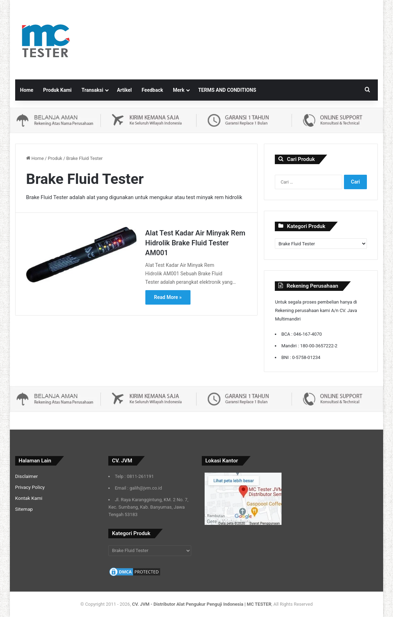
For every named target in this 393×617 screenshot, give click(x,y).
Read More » (168, 297)
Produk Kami (57, 90)
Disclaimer (26, 476)
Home (26, 90)
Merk (178, 90)
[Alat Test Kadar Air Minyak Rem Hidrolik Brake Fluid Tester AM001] (81, 254)
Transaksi (92, 90)
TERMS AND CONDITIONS (227, 90)
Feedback (152, 90)
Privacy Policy (30, 487)
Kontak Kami (28, 498)
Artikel (124, 90)
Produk (55, 158)
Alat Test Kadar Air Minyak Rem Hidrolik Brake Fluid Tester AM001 (195, 243)
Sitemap (24, 509)
